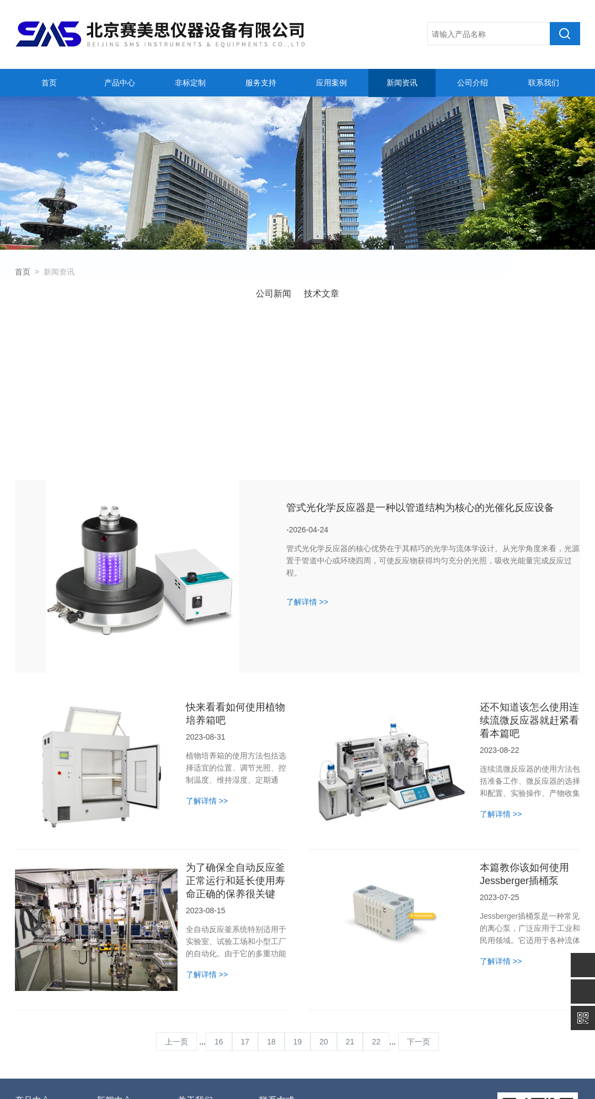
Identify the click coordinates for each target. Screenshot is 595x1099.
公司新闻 (273, 293)
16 (219, 894)
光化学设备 (34, 991)
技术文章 (321, 293)
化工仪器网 (430, 1078)
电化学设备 (34, 1008)
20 (323, 894)
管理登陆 (355, 1078)
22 (376, 894)
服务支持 (259, 82)
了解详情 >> (307, 454)
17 (245, 894)
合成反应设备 (38, 975)
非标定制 (188, 82)
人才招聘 (193, 991)
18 (271, 894)
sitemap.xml (473, 1078)
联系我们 (542, 82)
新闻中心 (114, 952)
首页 (47, 82)
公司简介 (193, 975)
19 (297, 894)
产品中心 (118, 82)
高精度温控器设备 (44, 1024)
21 (350, 894)
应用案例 (329, 82)
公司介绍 (471, 82)
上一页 (176, 894)
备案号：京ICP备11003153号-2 (283, 1078)
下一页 (418, 894)
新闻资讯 (400, 82)
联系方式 (276, 952)
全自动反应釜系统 (44, 1041)
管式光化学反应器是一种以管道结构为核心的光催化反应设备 (420, 359)
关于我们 (195, 952)
